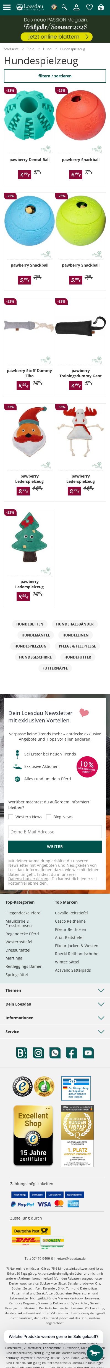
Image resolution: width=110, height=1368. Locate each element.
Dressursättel (18, 950)
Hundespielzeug (30, 646)
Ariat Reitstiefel (69, 937)
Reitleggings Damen (24, 966)
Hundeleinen (75, 635)
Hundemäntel (36, 635)
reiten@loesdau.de (71, 1258)
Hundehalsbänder (75, 624)
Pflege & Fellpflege (77, 646)
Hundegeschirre (35, 657)
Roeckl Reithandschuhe (76, 953)
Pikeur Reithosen (70, 929)
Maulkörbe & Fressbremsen (19, 923)
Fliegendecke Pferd (23, 912)
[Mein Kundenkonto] (76, 10)
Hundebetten (29, 624)
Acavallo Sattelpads (73, 970)
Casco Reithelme (70, 921)
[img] (101, 8)
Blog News (63, 816)
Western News (28, 816)
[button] (7, 7)
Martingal (14, 958)
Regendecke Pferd (22, 933)
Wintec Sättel (67, 962)
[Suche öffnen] (64, 7)
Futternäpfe (55, 668)
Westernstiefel (19, 941)
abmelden (37, 883)
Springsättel (17, 974)
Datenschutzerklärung (28, 878)
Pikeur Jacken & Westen (76, 945)
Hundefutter (77, 657)
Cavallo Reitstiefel (71, 912)
